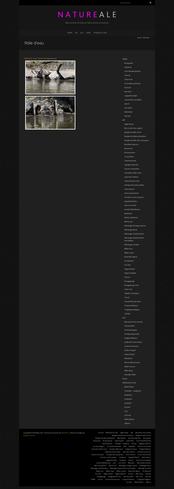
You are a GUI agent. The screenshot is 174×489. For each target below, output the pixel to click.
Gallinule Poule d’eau (133, 342)
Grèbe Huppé (130, 350)
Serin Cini (128, 289)
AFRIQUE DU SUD (100, 33)
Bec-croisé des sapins (133, 128)
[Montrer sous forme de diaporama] (40, 58)
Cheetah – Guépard (132, 391)
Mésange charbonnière (134, 234)
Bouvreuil (128, 148)
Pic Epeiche (129, 261)
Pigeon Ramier (130, 273)
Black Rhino (129, 387)
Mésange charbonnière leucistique (123, 468)
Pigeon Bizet (129, 269)
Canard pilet (129, 326)
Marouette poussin (132, 362)
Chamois (128, 67)
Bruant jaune (129, 152)
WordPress (66, 433)
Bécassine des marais (133, 322)
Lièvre (126, 104)
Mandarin (128, 358)
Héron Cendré (130, 205)
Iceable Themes (29, 435)
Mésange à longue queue (135, 225)
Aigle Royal (128, 124)
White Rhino (129, 419)
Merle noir (128, 221)
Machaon (128, 213)
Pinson (127, 277)
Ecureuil (127, 87)
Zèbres (127, 423)
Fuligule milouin (131, 449)
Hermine (127, 91)
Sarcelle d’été (130, 374)
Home (88, 33)
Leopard (127, 403)
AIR (76, 33)
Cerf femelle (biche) (132, 71)
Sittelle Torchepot (131, 293)
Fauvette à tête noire (133, 173)
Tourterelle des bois (132, 301)
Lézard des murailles (133, 99)
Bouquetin (128, 63)
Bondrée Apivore (131, 144)
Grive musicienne (131, 193)
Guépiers (128, 399)
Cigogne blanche (131, 164)
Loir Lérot (128, 108)
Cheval (127, 75)
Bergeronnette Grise (132, 132)
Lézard (127, 407)
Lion (126, 411)
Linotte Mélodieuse (132, 209)
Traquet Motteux (131, 305)
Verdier (127, 313)
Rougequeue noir (131, 285)
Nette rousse (129, 366)
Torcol (126, 297)
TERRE (69, 33)
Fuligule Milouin (130, 338)
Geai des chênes (131, 177)
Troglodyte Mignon (132, 309)
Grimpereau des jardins (134, 185)
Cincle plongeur (130, 330)
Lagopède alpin (130, 95)
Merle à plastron (131, 217)
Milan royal (128, 252)
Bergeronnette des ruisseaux (136, 140)
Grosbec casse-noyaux (134, 197)
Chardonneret (130, 160)
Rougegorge (129, 281)
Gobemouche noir (131, 181)
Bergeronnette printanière (135, 136)
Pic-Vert (127, 265)
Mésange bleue (130, 229)
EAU (81, 33)
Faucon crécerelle (131, 169)
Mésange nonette (131, 244)
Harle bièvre (129, 354)
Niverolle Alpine (130, 257)
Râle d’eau (128, 370)
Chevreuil (128, 79)
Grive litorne (129, 189)
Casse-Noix (129, 156)
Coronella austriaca (132, 83)
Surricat (127, 415)
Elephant (128, 395)
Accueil (139, 38)
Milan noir (128, 248)
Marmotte (128, 112)
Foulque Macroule (131, 334)
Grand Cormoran (131, 346)
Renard (127, 116)
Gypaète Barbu (130, 201)
